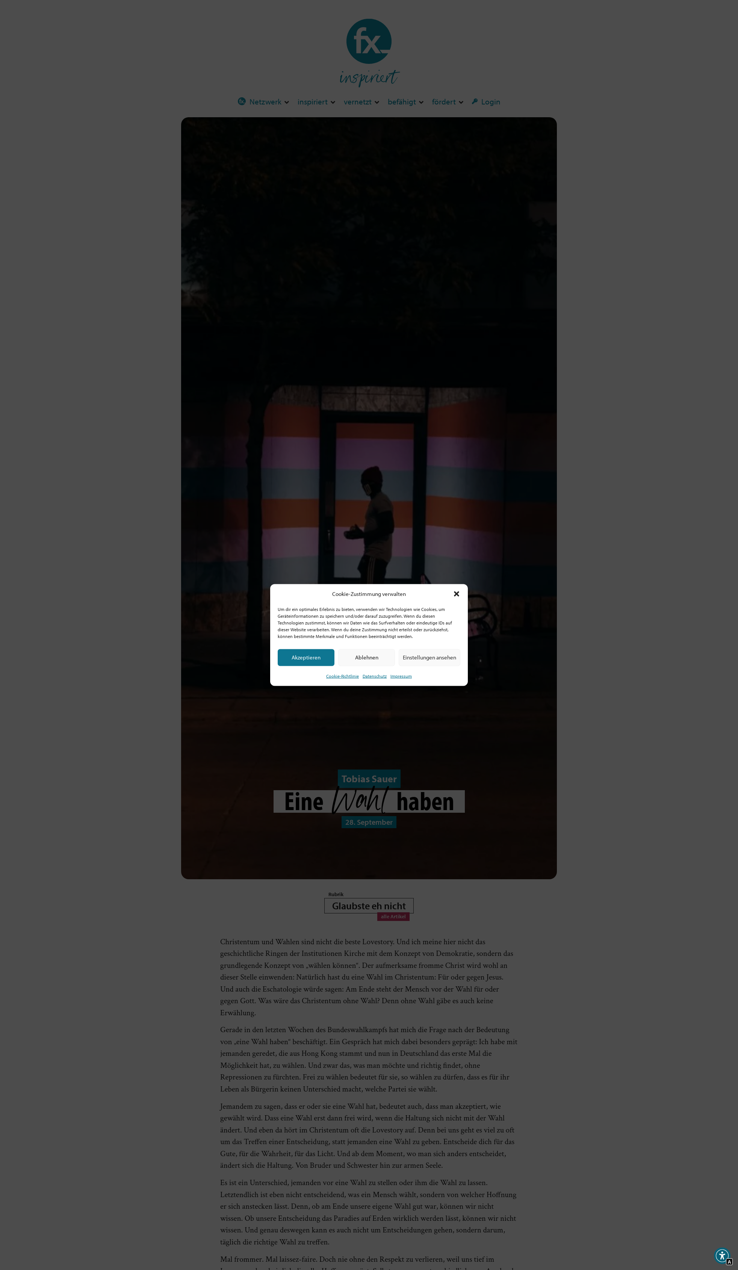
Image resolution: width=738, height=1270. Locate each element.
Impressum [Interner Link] (401, 676)
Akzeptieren (306, 657)
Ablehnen (366, 657)
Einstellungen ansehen (429, 657)
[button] (456, 594)
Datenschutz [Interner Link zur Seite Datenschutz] (375, 676)
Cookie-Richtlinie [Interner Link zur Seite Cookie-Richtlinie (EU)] (342, 676)
